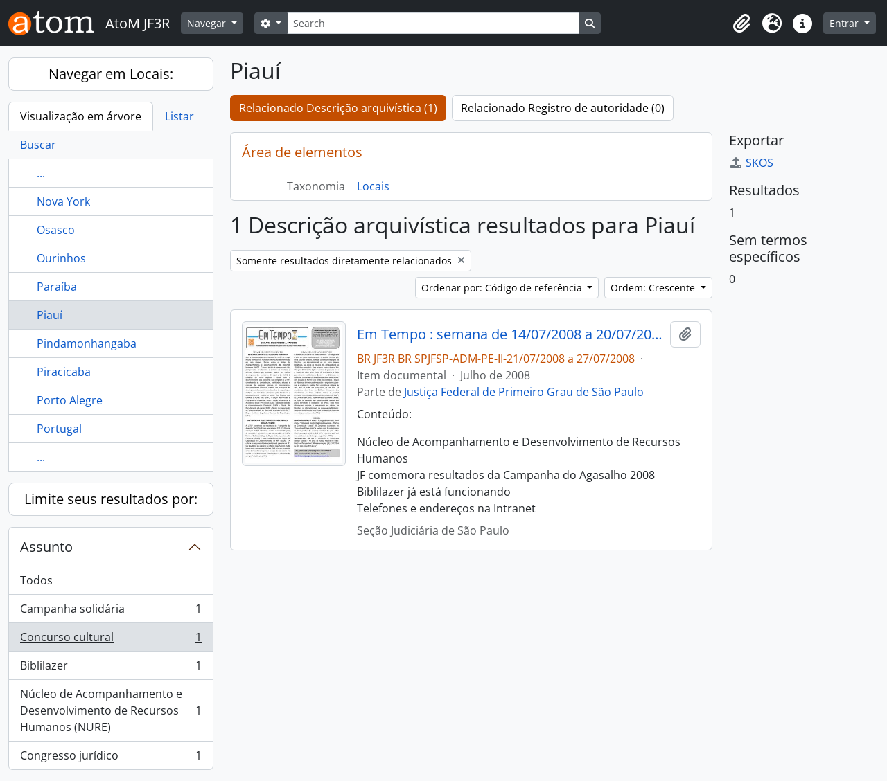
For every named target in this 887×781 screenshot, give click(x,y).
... (41, 173)
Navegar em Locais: (111, 73)
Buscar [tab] (38, 144)
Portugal (59, 428)
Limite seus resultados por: (110, 499)
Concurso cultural (110, 640)
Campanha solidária (110, 611)
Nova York (63, 201)
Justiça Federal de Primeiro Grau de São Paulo (524, 392)
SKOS (751, 162)
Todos (36, 580)
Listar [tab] (179, 116)
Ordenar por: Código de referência (503, 287)
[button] (741, 23)
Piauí (49, 315)
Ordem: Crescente (654, 287)
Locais (373, 186)
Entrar (845, 23)
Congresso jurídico (110, 758)
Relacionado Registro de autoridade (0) (563, 108)
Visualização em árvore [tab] (80, 116)
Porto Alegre (70, 400)
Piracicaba (64, 371)
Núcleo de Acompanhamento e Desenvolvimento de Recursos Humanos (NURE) (110, 710)
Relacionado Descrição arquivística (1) (338, 108)
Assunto (46, 546)
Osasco (56, 229)
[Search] (433, 23)
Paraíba (57, 286)
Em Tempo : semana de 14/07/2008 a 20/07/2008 (511, 334)
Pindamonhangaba (87, 343)
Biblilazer (110, 668)
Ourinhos (61, 258)
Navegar (208, 23)
